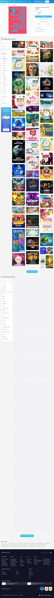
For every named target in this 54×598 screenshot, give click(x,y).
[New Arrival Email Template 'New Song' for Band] (20, 494)
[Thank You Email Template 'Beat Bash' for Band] (20, 443)
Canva (3, 571)
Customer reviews (5, 565)
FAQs (30, 575)
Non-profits (22, 565)
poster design (33, 543)
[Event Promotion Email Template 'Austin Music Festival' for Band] (47, 342)
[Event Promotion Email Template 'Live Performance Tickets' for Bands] (47, 367)
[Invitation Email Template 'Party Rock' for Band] (33, 469)
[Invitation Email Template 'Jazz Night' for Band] (47, 469)
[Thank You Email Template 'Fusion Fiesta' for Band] (33, 520)
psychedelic (12, 543)
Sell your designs (4, 564)
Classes (28, 560)
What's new (4, 560)
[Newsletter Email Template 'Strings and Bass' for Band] (20, 418)
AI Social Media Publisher (38, 560)
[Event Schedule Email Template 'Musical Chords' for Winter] (20, 469)
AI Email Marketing (37, 561)
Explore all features (13, 565)
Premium (21, 560)
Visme (17, 571)
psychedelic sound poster (5, 546)
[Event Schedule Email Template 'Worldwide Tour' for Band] (33, 393)
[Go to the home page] (4, 2)
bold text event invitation (31, 546)
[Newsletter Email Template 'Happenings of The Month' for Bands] (20, 342)
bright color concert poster (23, 546)
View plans (6, 129)
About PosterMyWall (5, 559)
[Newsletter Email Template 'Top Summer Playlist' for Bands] (33, 342)
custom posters (20, 543)
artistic (3, 543)
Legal (30, 577)
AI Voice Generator (46, 560)
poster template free (40, 543)
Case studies (4, 561)
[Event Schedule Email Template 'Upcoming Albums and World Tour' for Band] (47, 393)
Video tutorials (29, 559)
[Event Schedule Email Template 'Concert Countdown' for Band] (20, 367)
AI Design (35, 559)
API (29, 576)
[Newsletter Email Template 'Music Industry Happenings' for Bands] (33, 316)
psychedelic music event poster (6, 544)
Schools (21, 564)
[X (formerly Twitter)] (48, 552)
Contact (30, 571)
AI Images (35, 564)
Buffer (17, 572)
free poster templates (27, 543)
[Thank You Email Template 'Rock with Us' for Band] (47, 418)
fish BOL (39, 13)
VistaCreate (4, 572)
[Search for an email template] (6, 280)
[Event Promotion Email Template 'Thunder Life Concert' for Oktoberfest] (33, 443)
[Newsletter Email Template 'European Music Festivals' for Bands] (20, 291)
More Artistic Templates (32, 271)
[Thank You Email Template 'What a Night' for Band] (33, 291)
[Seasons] (11, 286)
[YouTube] (51, 552)
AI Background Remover (47, 561)
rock (15, 543)
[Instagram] (45, 552)
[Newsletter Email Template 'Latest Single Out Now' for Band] (20, 316)
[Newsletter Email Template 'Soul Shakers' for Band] (47, 494)
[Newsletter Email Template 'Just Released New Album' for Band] (47, 316)
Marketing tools (13, 564)
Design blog (29, 561)
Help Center (31, 572)
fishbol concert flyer (15, 544)
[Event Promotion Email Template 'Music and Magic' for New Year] (47, 443)
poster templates (46, 543)
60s (5, 543)
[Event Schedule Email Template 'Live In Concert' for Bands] (33, 367)
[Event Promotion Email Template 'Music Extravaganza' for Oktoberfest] (47, 520)
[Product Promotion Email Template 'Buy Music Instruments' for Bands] (20, 393)
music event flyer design (13, 546)
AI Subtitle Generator (46, 559)
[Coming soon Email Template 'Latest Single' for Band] (33, 494)
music (8, 543)
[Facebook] (41, 552)
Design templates (13, 559)
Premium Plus (22, 561)
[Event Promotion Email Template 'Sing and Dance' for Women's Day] (47, 291)
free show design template (23, 544)
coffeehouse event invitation (32, 544)
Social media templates (14, 561)
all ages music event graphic (42, 544)
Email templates (13, 560)
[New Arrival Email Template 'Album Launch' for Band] (20, 520)
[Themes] (11, 289)
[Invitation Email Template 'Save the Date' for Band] (33, 418)
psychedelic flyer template (40, 546)
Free (21, 559)
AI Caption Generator (46, 564)
